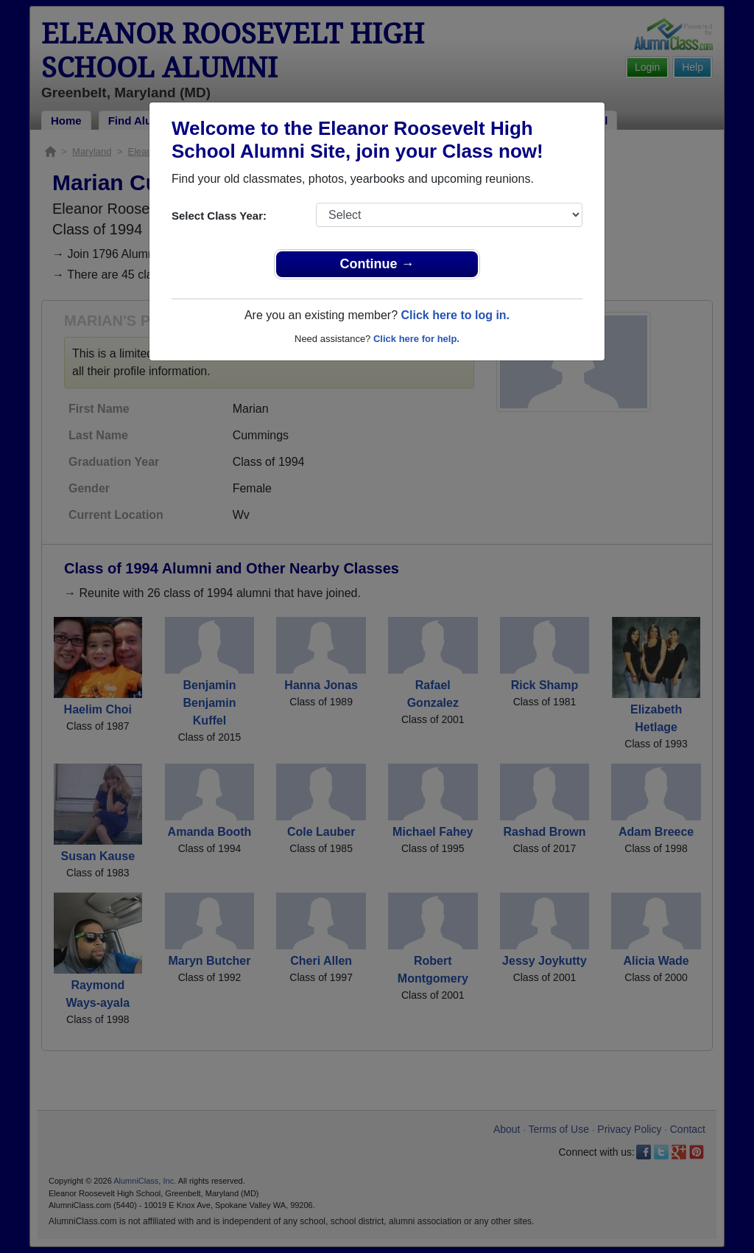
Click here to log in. (455, 315)
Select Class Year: (219, 215)
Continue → (377, 263)
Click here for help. (416, 338)
